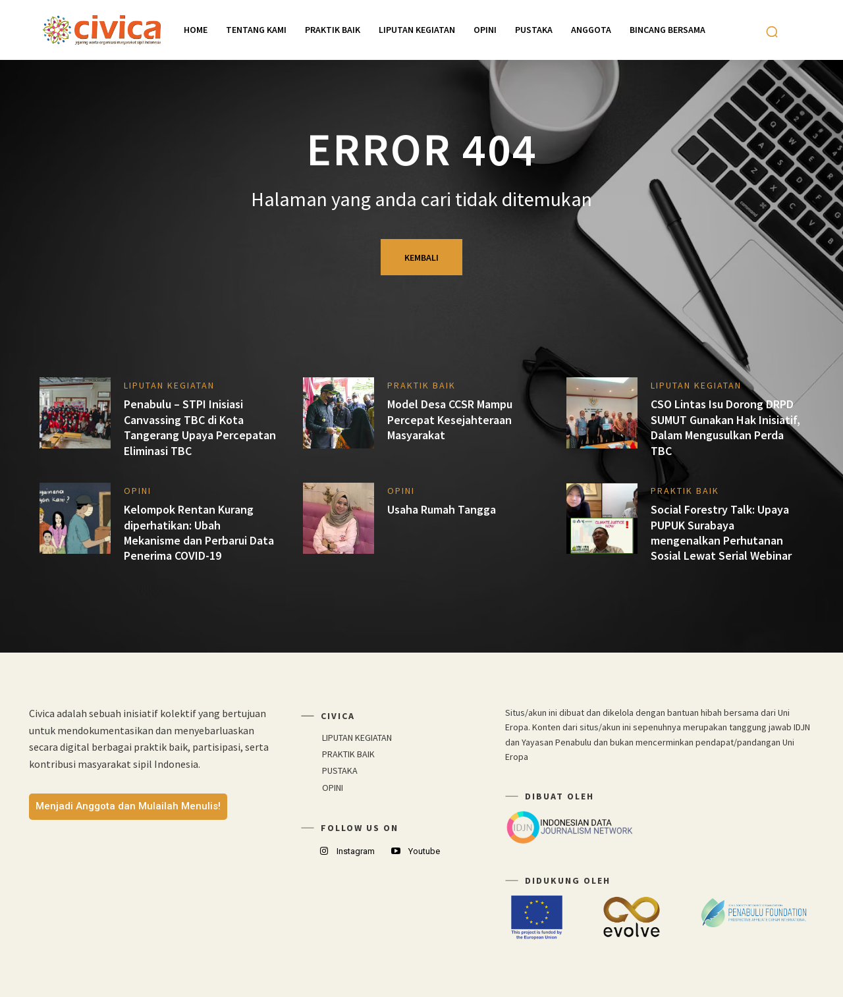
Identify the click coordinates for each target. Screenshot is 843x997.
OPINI (137, 490)
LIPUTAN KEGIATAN (169, 385)
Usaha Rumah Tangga (441, 509)
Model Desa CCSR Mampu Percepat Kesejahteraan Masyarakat (449, 419)
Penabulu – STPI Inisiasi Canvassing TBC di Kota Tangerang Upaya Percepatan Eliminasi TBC (200, 427)
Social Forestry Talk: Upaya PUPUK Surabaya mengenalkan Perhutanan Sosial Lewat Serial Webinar (721, 532)
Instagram (356, 851)
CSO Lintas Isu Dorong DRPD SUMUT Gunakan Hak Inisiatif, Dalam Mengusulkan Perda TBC (725, 427)
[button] (771, 31)
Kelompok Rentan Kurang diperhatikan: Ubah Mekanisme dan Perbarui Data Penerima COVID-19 (199, 532)
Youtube (424, 851)
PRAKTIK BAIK (421, 385)
